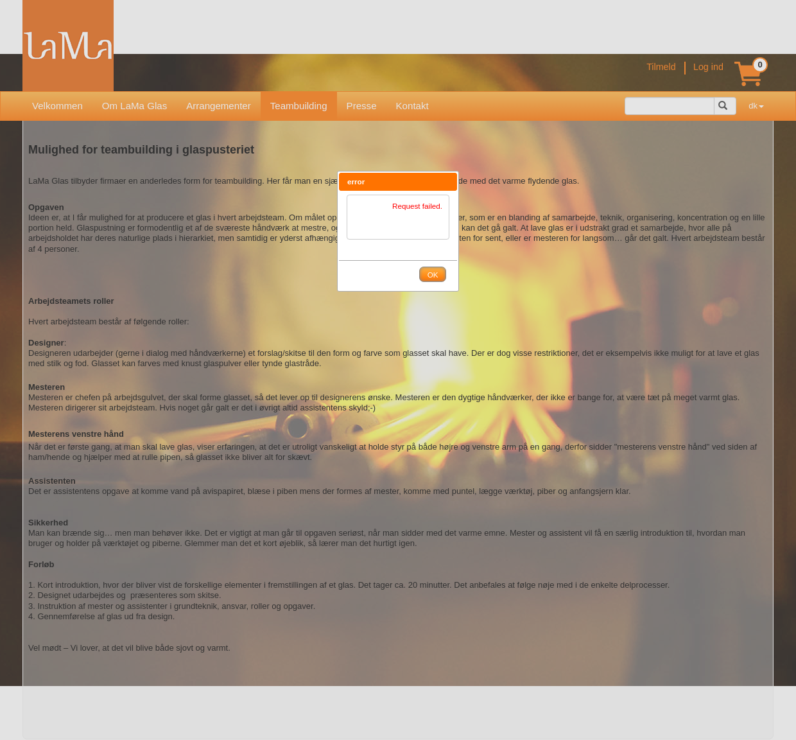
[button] (447, 181)
